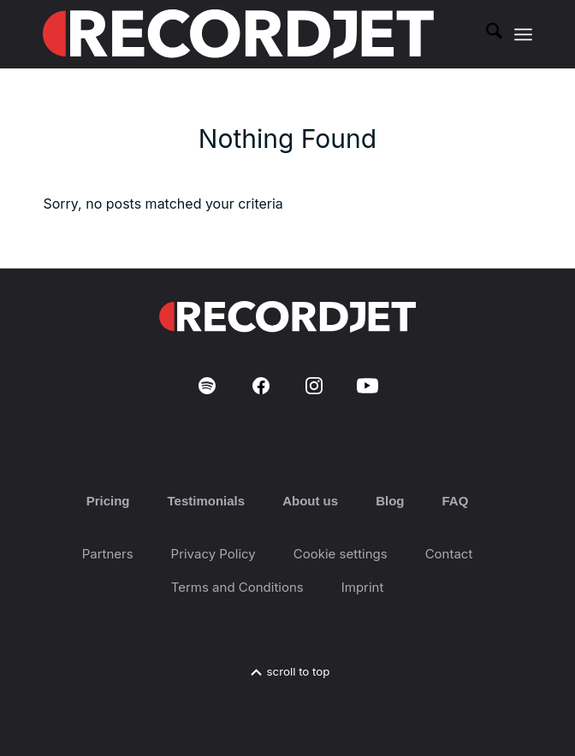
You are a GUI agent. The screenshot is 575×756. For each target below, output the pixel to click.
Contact (449, 554)
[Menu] (523, 34)
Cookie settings (340, 554)
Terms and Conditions (237, 587)
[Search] (485, 34)
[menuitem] (485, 34)
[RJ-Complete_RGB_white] (238, 34)
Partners (107, 554)
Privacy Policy (213, 554)
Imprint (362, 587)
